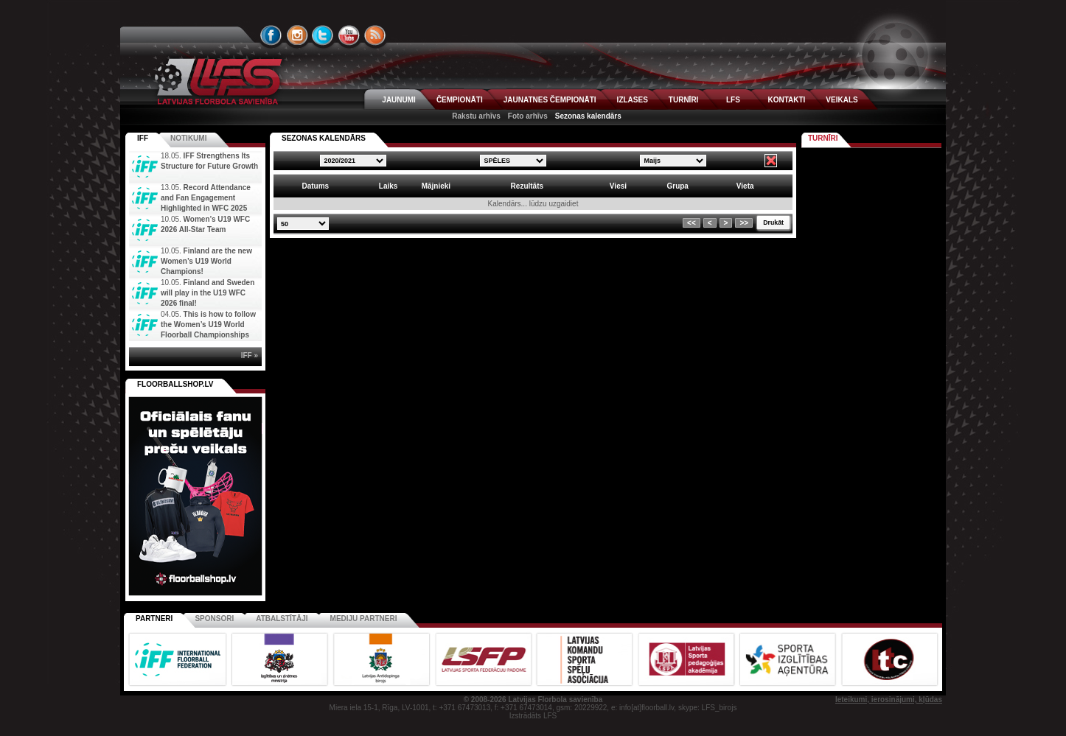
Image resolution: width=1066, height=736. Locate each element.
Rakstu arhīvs (476, 116)
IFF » (249, 355)
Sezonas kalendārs (588, 116)
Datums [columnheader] (315, 186)
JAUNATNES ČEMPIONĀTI (550, 100)
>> (743, 223)
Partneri (154, 618)
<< (691, 223)
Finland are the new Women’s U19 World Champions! (206, 261)
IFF (142, 138)
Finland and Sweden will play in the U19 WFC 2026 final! (207, 292)
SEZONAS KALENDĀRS (324, 138)
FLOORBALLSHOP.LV (175, 384)
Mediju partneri (363, 618)
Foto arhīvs (528, 116)
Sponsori (214, 618)
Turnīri (823, 138)
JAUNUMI (399, 100)
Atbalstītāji (281, 618)
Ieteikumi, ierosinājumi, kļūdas (888, 699)
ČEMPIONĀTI (459, 100)
